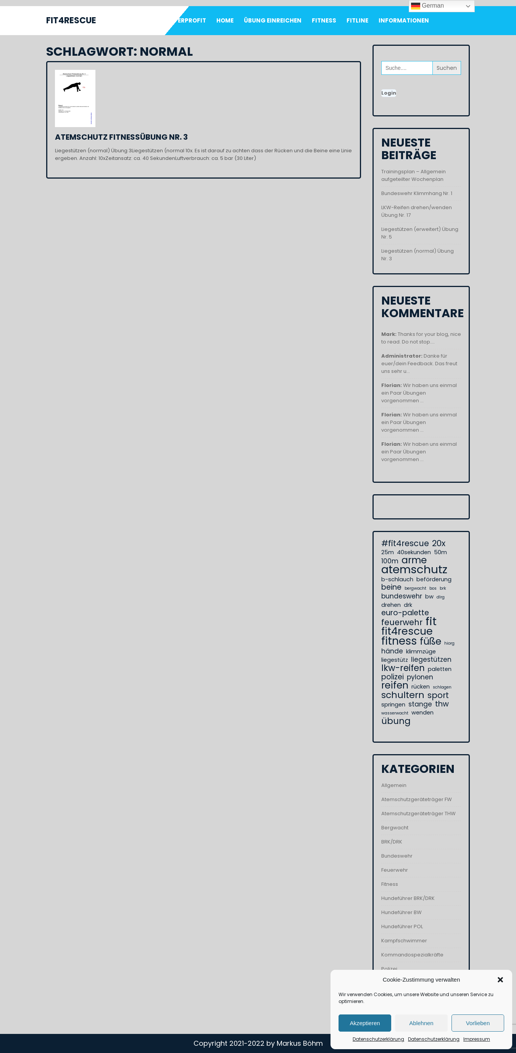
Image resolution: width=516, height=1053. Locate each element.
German (427, 6)
